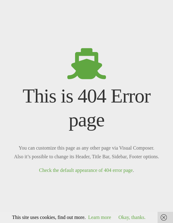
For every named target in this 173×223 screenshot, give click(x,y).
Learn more (99, 217)
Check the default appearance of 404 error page (86, 170)
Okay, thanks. (131, 217)
